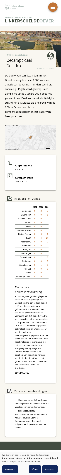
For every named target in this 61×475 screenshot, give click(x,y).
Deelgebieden (21, 55)
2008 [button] (41, 207)
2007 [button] (35, 207)
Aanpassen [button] (10, 469)
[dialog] (30, 463)
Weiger (35, 469)
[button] (23, 207)
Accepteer (50, 469)
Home (10, 55)
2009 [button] (47, 207)
